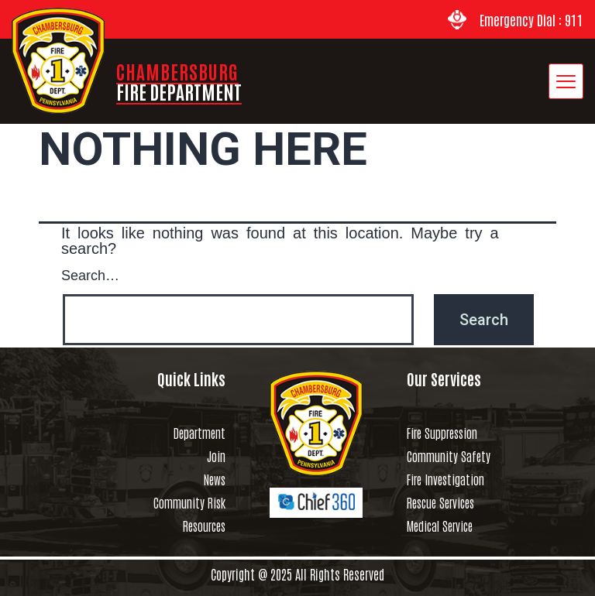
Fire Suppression (442, 432)
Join (216, 456)
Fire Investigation (445, 479)
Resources (204, 525)
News (214, 479)
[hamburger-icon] (566, 81)
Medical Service (440, 525)
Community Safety (448, 456)
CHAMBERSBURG (179, 81)
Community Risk (189, 502)
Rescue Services (440, 502)
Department (199, 432)
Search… (90, 274)
